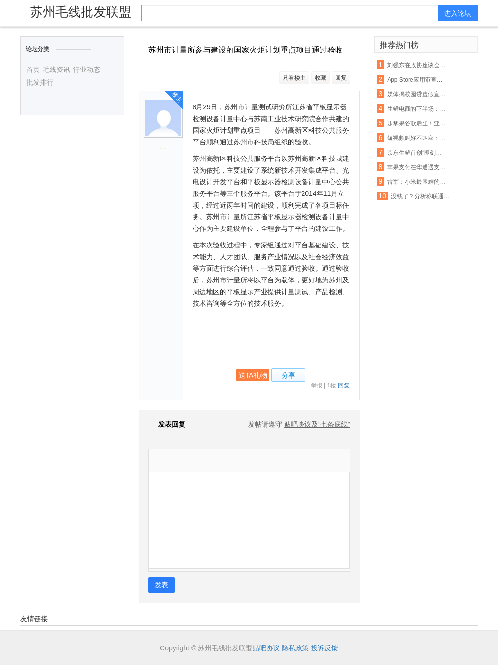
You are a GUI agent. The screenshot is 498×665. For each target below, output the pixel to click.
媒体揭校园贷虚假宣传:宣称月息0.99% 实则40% (416, 94)
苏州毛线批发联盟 (80, 11)
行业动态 (86, 69)
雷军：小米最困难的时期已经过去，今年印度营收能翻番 (416, 181)
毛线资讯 (56, 69)
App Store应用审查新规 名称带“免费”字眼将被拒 (416, 79)
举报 (316, 385)
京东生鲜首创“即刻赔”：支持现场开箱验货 (416, 152)
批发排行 (39, 82)
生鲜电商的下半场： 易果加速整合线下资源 (416, 108)
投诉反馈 (324, 648)
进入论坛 (457, 13)
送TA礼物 (253, 375)
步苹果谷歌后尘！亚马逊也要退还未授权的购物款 (416, 123)
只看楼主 (294, 77)
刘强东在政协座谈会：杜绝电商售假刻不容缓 (416, 65)
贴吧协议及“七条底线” (317, 424)
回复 (341, 77)
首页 (33, 69)
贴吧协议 (266, 648)
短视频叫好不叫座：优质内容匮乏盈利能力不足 (416, 138)
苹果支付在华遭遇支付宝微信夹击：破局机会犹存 (416, 167)
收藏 (320, 77)
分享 (288, 375)
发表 (161, 585)
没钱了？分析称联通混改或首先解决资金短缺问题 (420, 196)
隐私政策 (295, 648)
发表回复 (166, 424)
